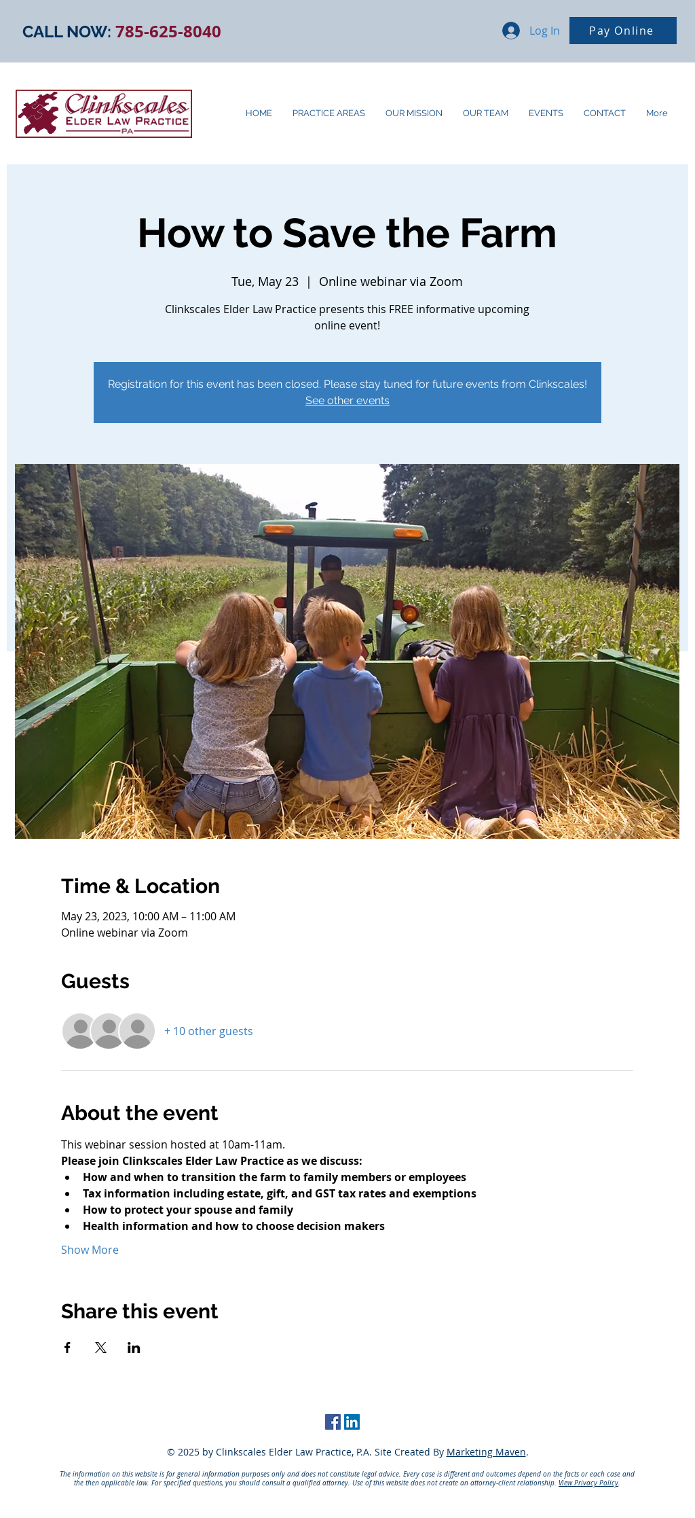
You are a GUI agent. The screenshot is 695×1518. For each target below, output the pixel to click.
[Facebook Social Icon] (333, 1422)
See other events (347, 400)
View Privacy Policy (588, 1483)
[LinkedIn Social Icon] (352, 1422)
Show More (90, 1249)
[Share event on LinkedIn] (134, 1347)
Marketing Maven (486, 1451)
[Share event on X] (100, 1347)
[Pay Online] (623, 30)
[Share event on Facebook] (67, 1347)
